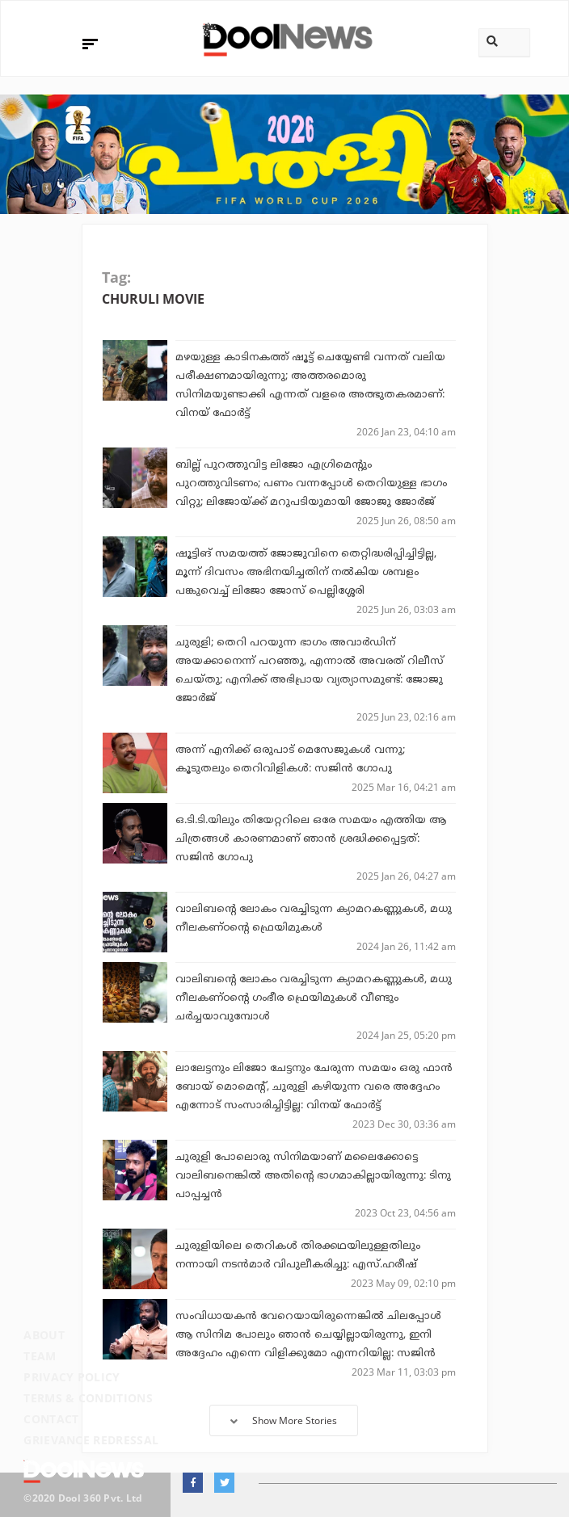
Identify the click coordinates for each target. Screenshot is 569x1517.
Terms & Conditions (88, 1398)
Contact (50, 1419)
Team (39, 1356)
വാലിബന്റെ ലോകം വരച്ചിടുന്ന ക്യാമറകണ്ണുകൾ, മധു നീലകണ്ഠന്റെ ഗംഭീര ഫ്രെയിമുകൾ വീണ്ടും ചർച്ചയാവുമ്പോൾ (313, 998)
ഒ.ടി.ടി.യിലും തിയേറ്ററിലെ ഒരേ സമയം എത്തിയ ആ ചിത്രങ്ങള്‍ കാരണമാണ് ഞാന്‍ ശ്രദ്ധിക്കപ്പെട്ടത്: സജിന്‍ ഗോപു (310, 839)
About (44, 1335)
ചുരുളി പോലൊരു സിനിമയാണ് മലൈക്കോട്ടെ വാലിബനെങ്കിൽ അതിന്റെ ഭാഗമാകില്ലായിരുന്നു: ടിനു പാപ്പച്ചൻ (313, 1176)
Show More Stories (283, 1420)
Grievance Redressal (90, 1440)
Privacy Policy (71, 1377)
